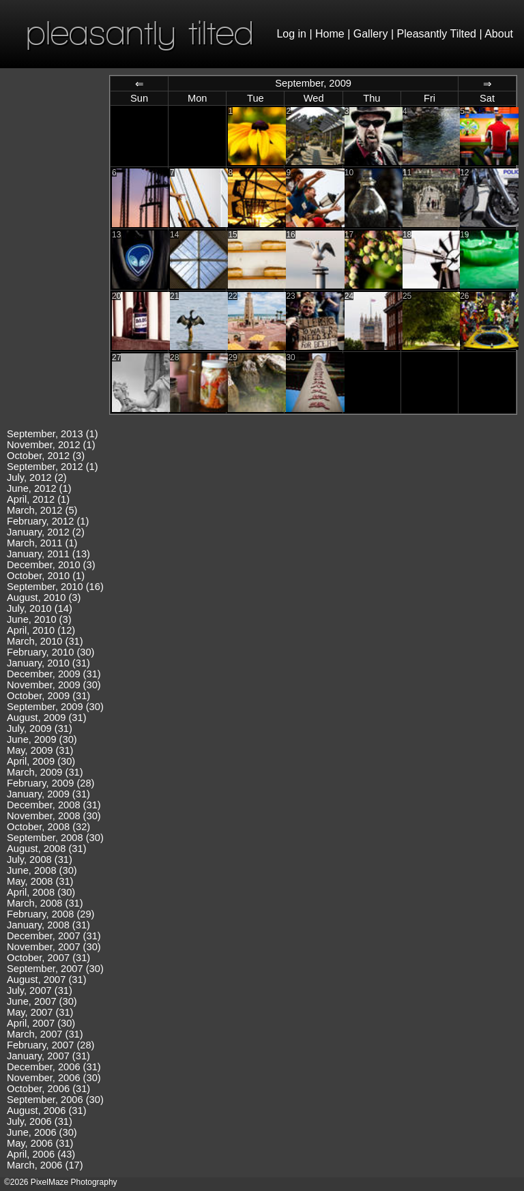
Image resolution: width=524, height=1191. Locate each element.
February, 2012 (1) (48, 521)
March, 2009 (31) (45, 772)
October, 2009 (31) (48, 695)
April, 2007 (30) (41, 1023)
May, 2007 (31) (40, 1012)
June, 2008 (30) (42, 870)
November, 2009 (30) (54, 684)
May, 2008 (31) (40, 881)
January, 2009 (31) (48, 794)
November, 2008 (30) (54, 815)
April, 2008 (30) (41, 892)
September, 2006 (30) (55, 1099)
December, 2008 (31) (54, 804)
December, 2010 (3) (51, 564)
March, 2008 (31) (45, 903)
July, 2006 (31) (39, 1121)
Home (330, 34)
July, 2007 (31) (39, 990)
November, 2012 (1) (51, 444)
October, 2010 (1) (46, 575)
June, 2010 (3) (39, 619)
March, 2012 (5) (42, 510)
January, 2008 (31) (48, 925)
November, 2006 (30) (54, 1077)
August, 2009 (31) (47, 717)
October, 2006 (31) (48, 1088)
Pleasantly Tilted (437, 34)
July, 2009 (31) (39, 728)
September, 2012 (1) (52, 466)
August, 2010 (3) (44, 597)
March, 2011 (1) (42, 543)
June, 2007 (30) (42, 1001)
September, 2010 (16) (55, 586)
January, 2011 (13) (48, 553)
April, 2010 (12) (41, 630)
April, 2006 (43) (41, 1154)
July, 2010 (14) (39, 608)
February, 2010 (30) (50, 652)
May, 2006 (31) (40, 1143)
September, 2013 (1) (52, 433)
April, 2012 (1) (38, 499)
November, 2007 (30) (54, 946)
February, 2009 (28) (50, 783)
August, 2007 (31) (47, 979)
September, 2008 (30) (55, 837)
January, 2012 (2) (46, 532)
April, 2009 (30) (41, 761)
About (498, 34)
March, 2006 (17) (45, 1165)
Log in (291, 34)
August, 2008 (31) (47, 848)
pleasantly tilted (140, 32)
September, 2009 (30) (55, 706)
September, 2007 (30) (55, 968)
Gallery (370, 34)
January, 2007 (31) (48, 1055)
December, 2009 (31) (54, 673)
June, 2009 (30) (42, 739)
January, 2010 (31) (48, 663)
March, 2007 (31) (45, 1034)
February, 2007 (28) (50, 1045)
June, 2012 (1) (39, 488)
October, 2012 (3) (46, 455)
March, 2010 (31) (45, 641)
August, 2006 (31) (47, 1110)
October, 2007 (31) (48, 957)
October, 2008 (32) (48, 826)
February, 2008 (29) (50, 914)
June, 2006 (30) (42, 1132)
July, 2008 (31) (39, 859)
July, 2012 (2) (37, 477)
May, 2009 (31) (40, 750)
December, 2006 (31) (54, 1066)
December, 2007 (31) (54, 935)
